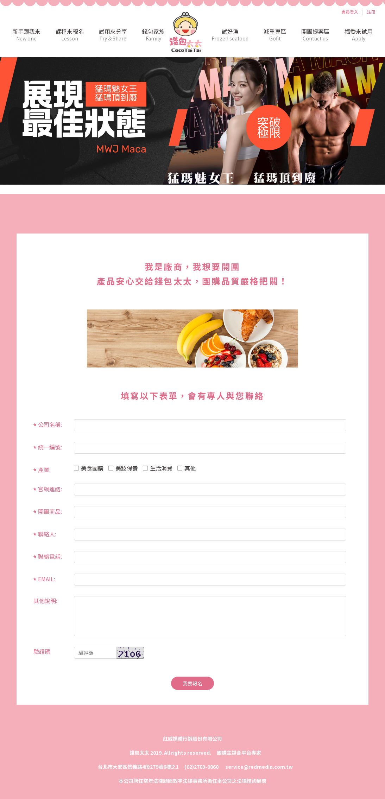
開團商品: (50, 511)
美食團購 (88, 468)
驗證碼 (41, 650)
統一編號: (50, 446)
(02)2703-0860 (202, 766)
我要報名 (192, 683)
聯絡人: (47, 533)
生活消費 (157, 468)
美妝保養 (123, 468)
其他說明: (45, 599)
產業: (44, 469)
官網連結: (50, 488)
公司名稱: (50, 424)
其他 (186, 468)
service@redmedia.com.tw (259, 766)
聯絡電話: (50, 556)
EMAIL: (46, 578)
